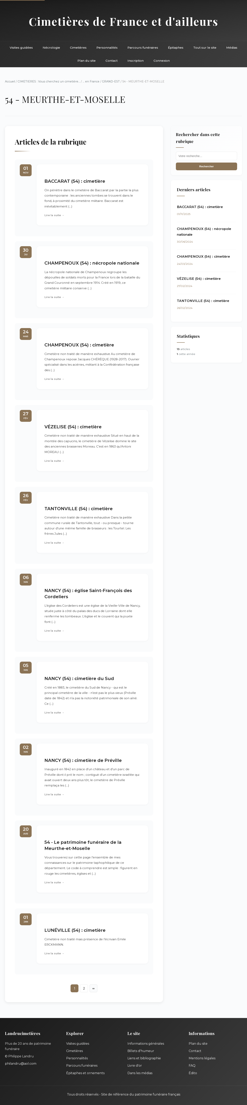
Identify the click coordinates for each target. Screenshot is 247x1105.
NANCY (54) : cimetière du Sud (79, 678)
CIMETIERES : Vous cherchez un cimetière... (49, 81)
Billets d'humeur (140, 1051)
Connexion (162, 60)
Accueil (10, 81)
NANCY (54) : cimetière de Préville (83, 760)
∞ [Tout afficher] (93, 988)
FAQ (192, 1065)
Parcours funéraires (142, 47)
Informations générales (145, 1043)
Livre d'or (134, 1065)
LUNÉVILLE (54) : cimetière (75, 930)
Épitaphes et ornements (85, 1073)
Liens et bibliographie (144, 1058)
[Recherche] (206, 156)
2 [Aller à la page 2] (84, 988)
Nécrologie (51, 47)
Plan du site (86, 60)
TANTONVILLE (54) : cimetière (78, 508)
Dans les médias (139, 1073)
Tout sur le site (204, 47)
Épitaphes (175, 47)
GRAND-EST (111, 81)
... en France (91, 81)
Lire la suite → (54, 215)
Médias (231, 47)
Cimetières (78, 47)
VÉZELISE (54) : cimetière (73, 427)
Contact (112, 60)
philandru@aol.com (20, 1063)
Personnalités (107, 47)
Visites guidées (21, 47)
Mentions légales (202, 1058)
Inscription (135, 60)
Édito (193, 1073)
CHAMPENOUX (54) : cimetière (79, 345)
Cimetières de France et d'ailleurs (123, 21)
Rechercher (206, 166)
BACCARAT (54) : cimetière (74, 181)
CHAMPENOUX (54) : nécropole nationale (91, 263)
